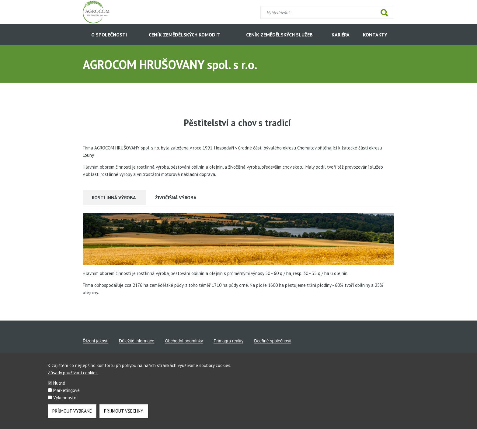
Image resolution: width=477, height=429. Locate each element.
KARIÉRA (341, 35)
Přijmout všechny (123, 416)
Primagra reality (228, 340)
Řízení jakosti (95, 340)
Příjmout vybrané (72, 416)
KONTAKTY (375, 35)
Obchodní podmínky (184, 340)
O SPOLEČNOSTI (109, 35)
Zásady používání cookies (73, 378)
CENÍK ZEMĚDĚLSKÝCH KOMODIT (184, 35)
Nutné (59, 388)
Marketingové (66, 396)
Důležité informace (136, 340)
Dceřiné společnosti (272, 340)
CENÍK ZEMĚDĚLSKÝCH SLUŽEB (279, 35)
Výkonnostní (65, 403)
